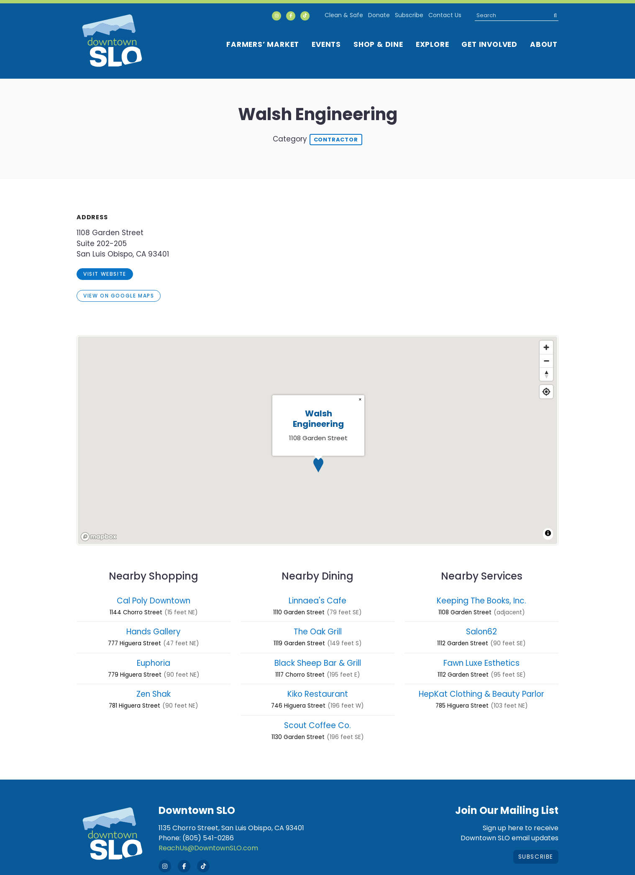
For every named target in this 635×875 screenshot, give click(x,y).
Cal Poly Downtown (153, 600)
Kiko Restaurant (317, 694)
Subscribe (409, 15)
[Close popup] (360, 399)
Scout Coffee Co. (317, 725)
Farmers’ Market (262, 44)
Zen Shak (153, 694)
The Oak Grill (318, 631)
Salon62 (481, 631)
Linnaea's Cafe (317, 600)
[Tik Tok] (305, 16)
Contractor (336, 140)
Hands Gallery (153, 631)
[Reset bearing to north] (546, 374)
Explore (432, 44)
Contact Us (444, 15)
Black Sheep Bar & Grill (317, 663)
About (544, 44)
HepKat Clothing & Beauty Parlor (481, 694)
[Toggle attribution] (548, 533)
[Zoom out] (546, 360)
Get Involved (489, 44)
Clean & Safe (344, 15)
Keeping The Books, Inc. (481, 600)
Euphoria (153, 663)
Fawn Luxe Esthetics (481, 663)
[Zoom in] (546, 347)
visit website (104, 273)
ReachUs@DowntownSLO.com (208, 848)
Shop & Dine (378, 44)
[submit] (553, 15)
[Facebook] (290, 16)
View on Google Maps (118, 295)
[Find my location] (546, 391)
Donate (379, 15)
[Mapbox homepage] (98, 536)
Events (326, 44)
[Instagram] (276, 16)
